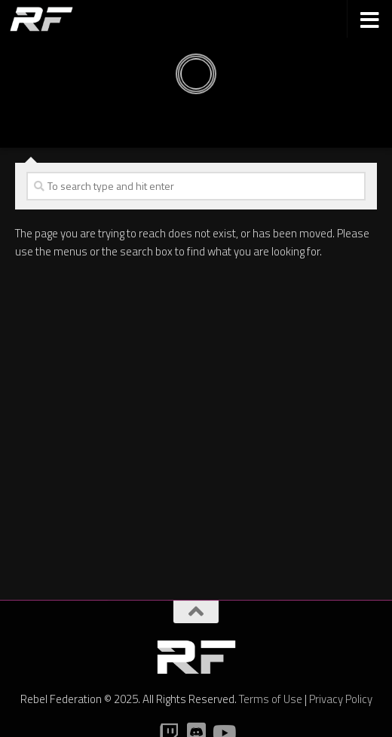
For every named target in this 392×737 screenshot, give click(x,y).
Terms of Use (270, 699)
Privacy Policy (340, 699)
